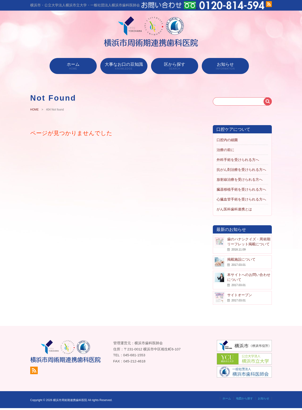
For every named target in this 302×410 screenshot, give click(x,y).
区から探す (174, 66)
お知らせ (225, 66)
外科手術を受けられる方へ (238, 160)
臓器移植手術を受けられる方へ (241, 189)
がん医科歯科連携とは (234, 209)
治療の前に (225, 150)
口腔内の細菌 (227, 140)
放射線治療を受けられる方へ (240, 179)
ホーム (73, 66)
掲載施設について (241, 259)
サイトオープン (239, 295)
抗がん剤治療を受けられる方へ (241, 170)
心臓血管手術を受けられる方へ (241, 199)
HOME (34, 109)
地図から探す (244, 398)
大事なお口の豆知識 (124, 66)
